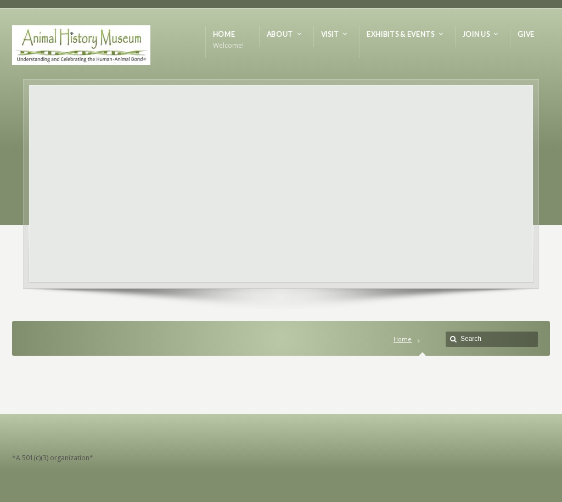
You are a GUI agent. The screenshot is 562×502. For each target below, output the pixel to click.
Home (403, 339)
